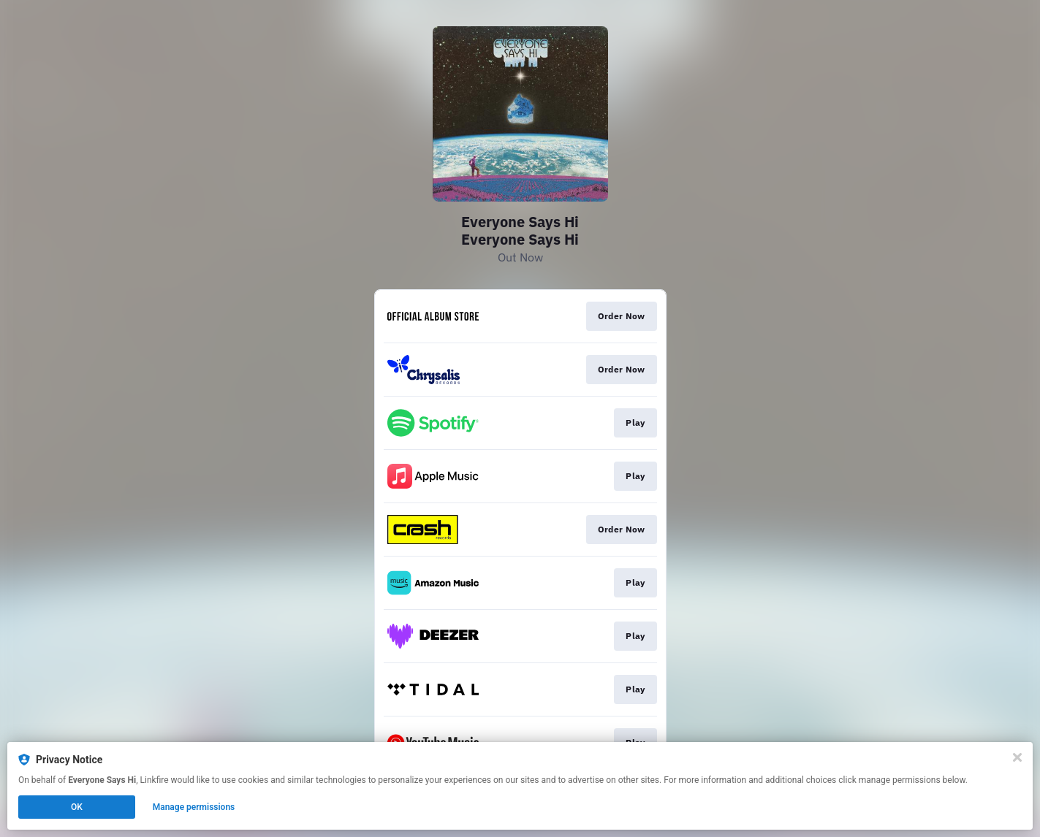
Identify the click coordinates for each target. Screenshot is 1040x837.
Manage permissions (194, 807)
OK (77, 807)
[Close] (1017, 757)
